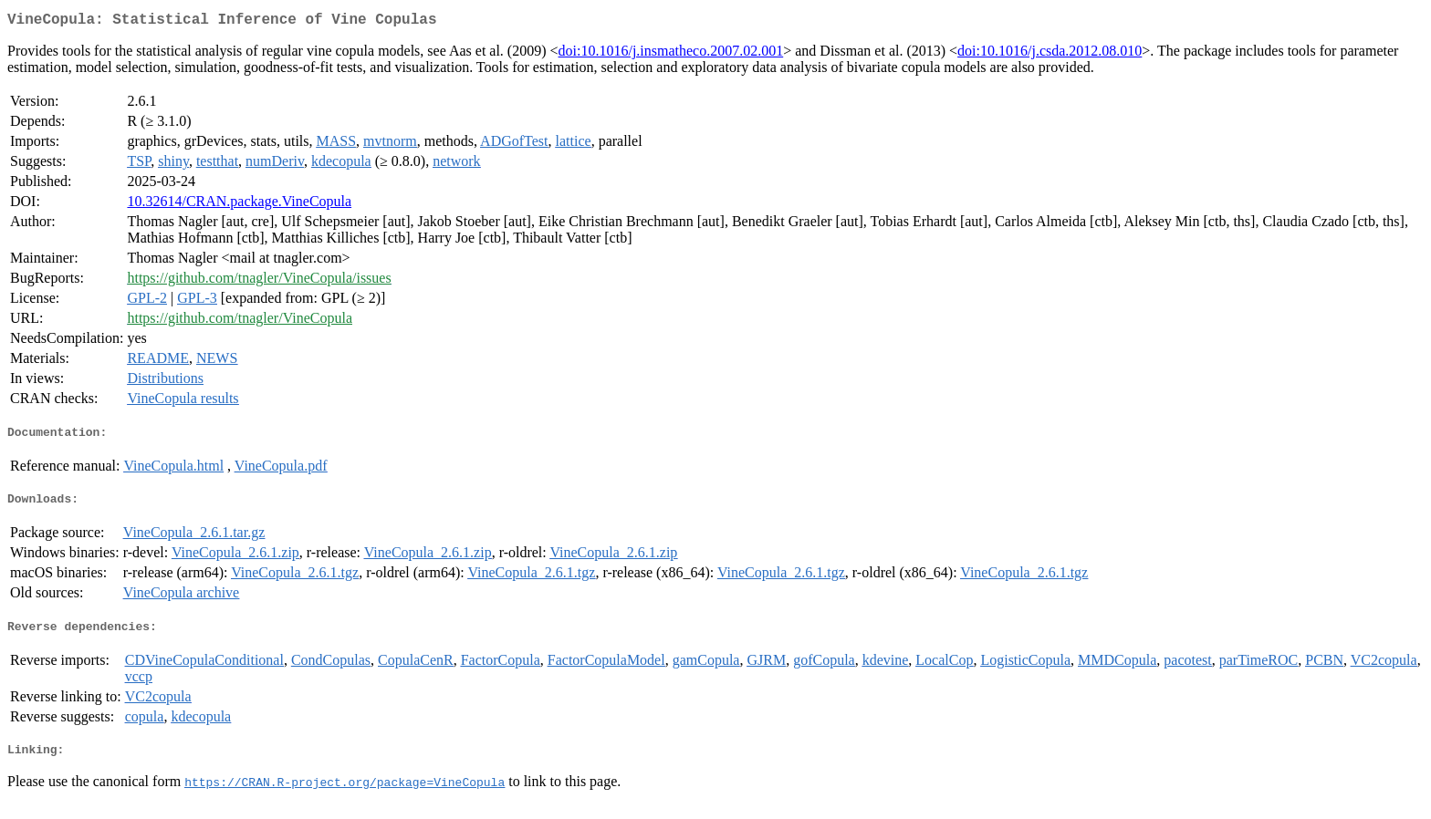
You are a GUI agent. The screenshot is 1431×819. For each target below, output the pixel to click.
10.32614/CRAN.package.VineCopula (239, 205)
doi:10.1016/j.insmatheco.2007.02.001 (671, 54)
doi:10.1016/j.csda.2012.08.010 (1049, 54)
